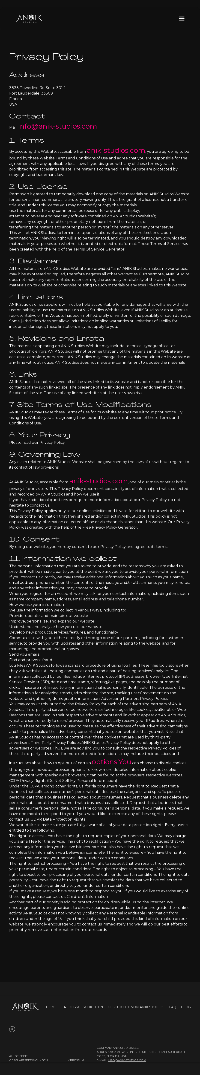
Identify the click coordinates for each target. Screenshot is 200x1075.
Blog (186, 1007)
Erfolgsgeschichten (82, 1007)
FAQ (172, 1007)
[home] (29, 19)
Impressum (75, 1060)
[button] (182, 18)
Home (51, 1007)
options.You (111, 762)
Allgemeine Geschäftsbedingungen (28, 1058)
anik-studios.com (116, 150)
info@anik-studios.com (57, 126)
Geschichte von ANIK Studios (136, 1007)
